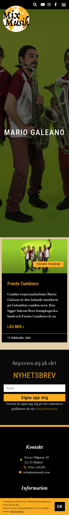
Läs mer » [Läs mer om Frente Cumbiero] (15, 326)
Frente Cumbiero (22, 283)
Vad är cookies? (17, 511)
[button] (63, 4)
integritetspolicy (46, 409)
